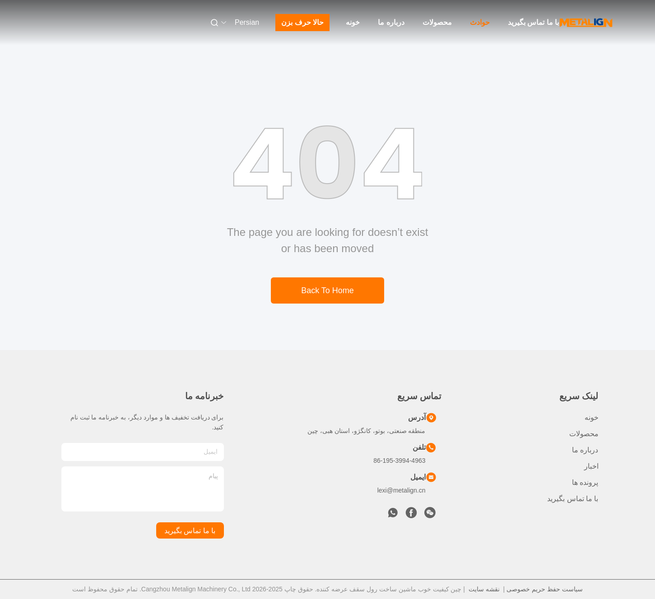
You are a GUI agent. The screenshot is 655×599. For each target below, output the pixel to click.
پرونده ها (585, 482)
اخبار (591, 466)
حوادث (480, 22)
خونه (353, 22)
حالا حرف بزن (302, 22)
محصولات (437, 22)
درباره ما (391, 22)
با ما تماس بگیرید (533, 22)
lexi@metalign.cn (401, 490)
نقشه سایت (484, 589)
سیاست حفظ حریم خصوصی (544, 589)
